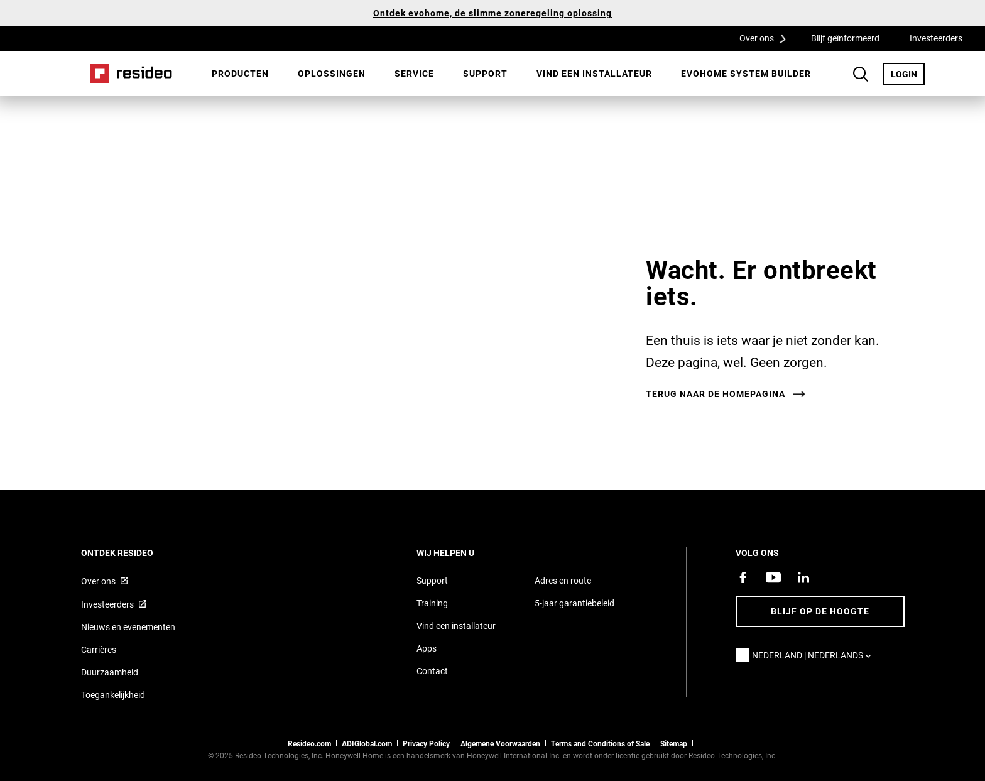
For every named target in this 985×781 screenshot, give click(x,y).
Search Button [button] (860, 74)
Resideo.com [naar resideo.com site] (309, 743)
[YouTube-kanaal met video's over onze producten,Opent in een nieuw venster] (773, 577)
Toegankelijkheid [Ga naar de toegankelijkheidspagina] (113, 695)
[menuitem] (240, 73)
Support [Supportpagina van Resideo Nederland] (432, 580)
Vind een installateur (594, 73)
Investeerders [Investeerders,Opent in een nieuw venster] (936, 38)
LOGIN (908, 73)
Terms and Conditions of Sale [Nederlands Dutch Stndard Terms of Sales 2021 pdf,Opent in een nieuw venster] (600, 743)
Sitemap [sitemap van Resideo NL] (673, 743)
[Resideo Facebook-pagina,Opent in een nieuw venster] (743, 577)
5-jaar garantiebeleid (574, 603)
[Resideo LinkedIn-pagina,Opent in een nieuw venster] (803, 577)
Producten (240, 73)
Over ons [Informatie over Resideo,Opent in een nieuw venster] (98, 581)
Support (485, 73)
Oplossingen (332, 73)
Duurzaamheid (109, 672)
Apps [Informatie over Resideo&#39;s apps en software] (426, 648)
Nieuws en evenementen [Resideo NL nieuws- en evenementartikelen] (128, 627)
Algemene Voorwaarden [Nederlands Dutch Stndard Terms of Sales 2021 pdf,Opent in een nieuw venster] (500, 743)
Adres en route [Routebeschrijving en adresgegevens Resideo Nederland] (563, 580)
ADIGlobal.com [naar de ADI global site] (367, 743)
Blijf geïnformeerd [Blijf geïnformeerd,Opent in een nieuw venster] (845, 38)
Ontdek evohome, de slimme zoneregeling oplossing (492, 13)
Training (432, 603)
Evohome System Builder (746, 73)
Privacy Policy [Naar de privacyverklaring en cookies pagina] (426, 743)
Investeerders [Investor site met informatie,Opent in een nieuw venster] (107, 604)
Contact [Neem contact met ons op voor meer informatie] (432, 671)
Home (131, 73)
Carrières (98, 649)
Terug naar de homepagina (715, 394)
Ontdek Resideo (134, 553)
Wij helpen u (462, 553)
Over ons (767, 37)
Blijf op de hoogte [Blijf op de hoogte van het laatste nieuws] (820, 611)
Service (414, 73)
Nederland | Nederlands (815, 655)
